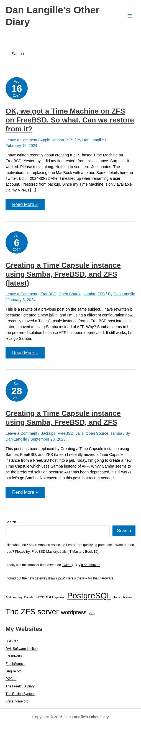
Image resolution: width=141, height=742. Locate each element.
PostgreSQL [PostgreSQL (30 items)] (89, 595)
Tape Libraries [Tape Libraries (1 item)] (123, 597)
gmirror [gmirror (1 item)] (60, 597)
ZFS (69, 140)
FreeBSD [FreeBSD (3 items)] (44, 596)
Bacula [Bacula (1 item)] (29, 597)
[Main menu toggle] (129, 16)
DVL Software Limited (22, 649)
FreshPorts (14, 656)
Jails (79, 433)
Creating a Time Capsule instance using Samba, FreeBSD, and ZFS (63, 417)
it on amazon (90, 565)
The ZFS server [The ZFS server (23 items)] (32, 611)
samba (58, 140)
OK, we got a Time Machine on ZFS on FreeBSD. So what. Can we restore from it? (70, 120)
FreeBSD (48, 294)
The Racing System (20, 694)
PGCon (11, 679)
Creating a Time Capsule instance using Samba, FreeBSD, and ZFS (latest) (63, 274)
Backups (47, 433)
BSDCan (12, 641)
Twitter (66, 565)
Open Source (69, 294)
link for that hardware (97, 578)
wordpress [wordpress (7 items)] (74, 612)
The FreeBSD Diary (20, 686)
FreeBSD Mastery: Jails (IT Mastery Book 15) (65, 552)
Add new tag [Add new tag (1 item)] (14, 597)
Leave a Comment (21, 140)
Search (11, 522)
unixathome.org (17, 701)
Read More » (25, 206)
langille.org (14, 671)
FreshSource (15, 664)
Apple (45, 140)
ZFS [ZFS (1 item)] (91, 613)
